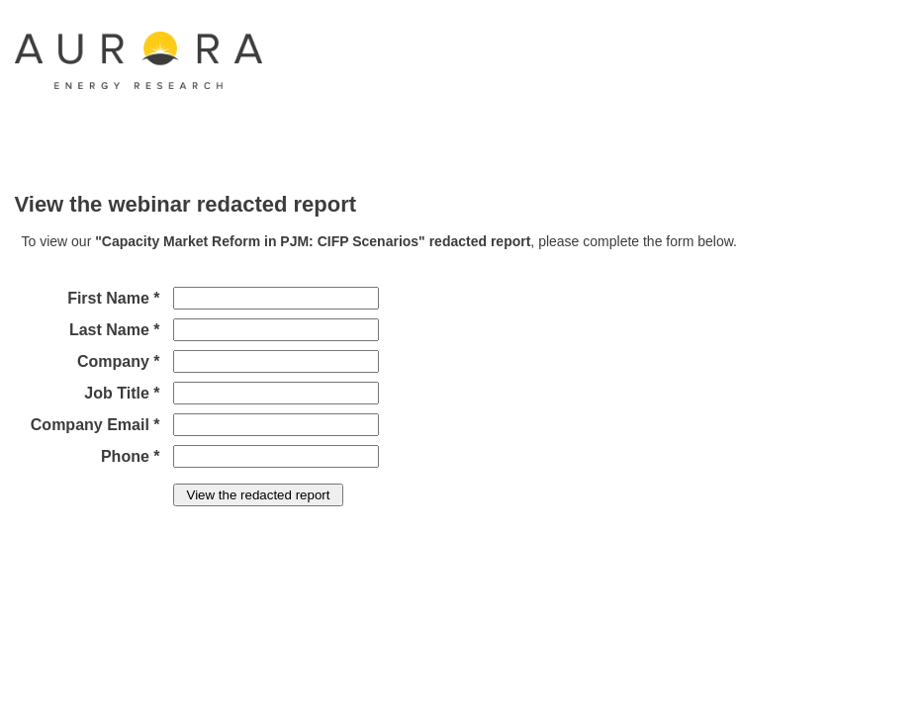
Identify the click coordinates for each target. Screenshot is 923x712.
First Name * (113, 298)
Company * (118, 361)
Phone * (130, 456)
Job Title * (121, 393)
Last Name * (114, 329)
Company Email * (95, 424)
